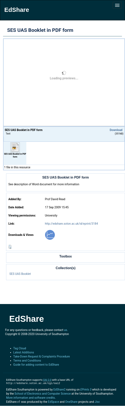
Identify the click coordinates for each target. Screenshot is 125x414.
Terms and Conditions (27, 360)
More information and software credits (30, 397)
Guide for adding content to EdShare (36, 364)
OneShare (71, 401)
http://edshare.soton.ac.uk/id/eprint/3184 (71, 223)
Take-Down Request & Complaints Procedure (41, 356)
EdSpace (53, 401)
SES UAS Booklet (20, 273)
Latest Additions (23, 352)
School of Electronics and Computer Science (42, 393)
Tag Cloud (19, 348)
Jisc (97, 401)
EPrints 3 (85, 389)
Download (116, 130)
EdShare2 (59, 389)
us (65, 330)
